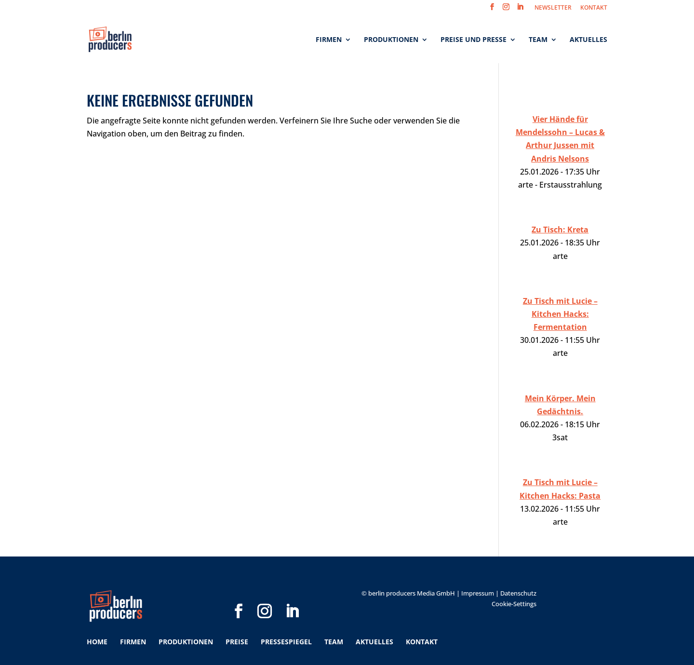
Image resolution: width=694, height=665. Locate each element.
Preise (237, 641)
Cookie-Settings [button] (514, 603)
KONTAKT (593, 8)
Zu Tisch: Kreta (560, 229)
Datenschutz (518, 593)
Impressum (477, 593)
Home (97, 641)
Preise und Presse (473, 40)
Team (538, 40)
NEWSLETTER (553, 8)
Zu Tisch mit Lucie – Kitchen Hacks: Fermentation (560, 314)
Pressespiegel (286, 641)
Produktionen (391, 40)
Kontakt (422, 641)
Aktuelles (588, 40)
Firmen (329, 40)
